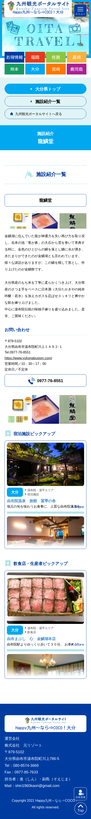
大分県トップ (47, 89)
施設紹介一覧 (47, 101)
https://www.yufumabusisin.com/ (28, 358)
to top (80, 808)
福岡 (35, 57)
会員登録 (80, 793)
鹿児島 (76, 69)
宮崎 (56, 69)
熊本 (14, 69)
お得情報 (14, 57)
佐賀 (56, 57)
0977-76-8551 (50, 380)
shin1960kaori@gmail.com (37, 786)
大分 (35, 69)
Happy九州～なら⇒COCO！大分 (38, 12)
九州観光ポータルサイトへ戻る (38, 114)
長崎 (76, 57)
